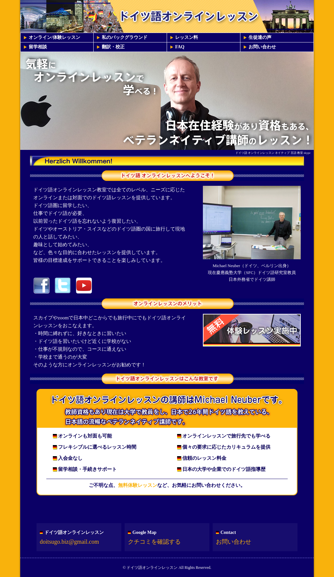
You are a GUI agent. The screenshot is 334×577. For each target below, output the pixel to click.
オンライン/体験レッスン (54, 37)
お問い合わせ (262, 46)
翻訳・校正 (113, 46)
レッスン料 (186, 37)
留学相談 (38, 46)
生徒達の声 (260, 37)
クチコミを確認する (154, 542)
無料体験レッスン (137, 485)
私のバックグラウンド (124, 37)
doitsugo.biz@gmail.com (69, 542)
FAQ (180, 46)
